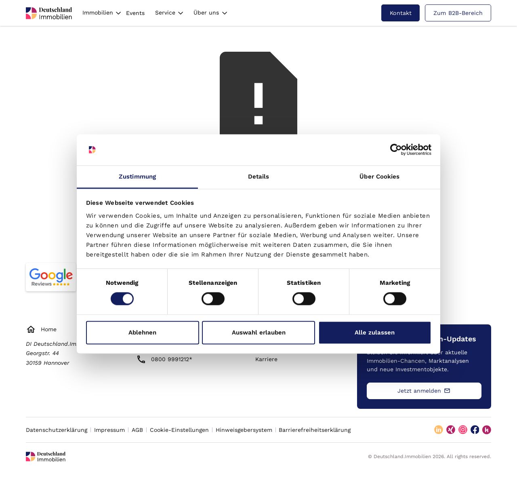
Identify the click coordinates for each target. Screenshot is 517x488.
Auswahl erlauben (259, 332)
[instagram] (462, 429)
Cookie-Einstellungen (179, 430)
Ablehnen (142, 332)
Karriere (266, 359)
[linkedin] (438, 429)
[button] (101, 12)
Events (135, 13)
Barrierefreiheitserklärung (315, 430)
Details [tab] (258, 176)
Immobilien (97, 12)
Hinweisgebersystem (244, 430)
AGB (137, 430)
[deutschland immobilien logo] (49, 13)
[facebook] (475, 429)
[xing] (450, 429)
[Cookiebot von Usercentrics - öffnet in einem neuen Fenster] (396, 150)
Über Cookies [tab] (379, 176)
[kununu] (486, 429)
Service (165, 12)
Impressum (109, 430)
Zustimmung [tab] (137, 176)
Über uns (206, 12)
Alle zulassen (375, 332)
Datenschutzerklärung (56, 430)
